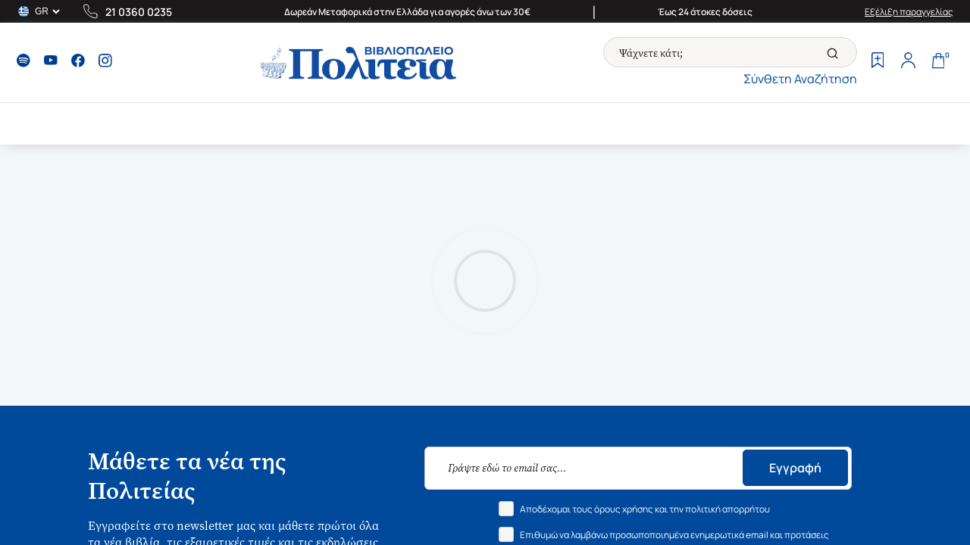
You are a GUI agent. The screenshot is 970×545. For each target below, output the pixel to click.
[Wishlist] (877, 62)
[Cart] (938, 62)
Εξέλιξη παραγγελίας (909, 11)
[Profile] (908, 62)
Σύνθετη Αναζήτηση (800, 78)
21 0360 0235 (138, 12)
